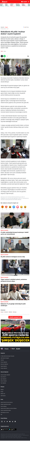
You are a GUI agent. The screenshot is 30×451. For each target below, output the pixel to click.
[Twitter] (7, 421)
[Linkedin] (15, 421)
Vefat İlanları (3, 395)
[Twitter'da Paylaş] (2, 56)
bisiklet (10, 312)
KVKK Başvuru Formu (5, 412)
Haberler (3, 353)
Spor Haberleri (3, 378)
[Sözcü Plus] (18, 348)
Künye (2, 391)
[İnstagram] (2, 421)
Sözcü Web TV (3, 376)
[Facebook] (4, 421)
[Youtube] (10, 421)
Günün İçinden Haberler (5, 374)
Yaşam (6, 27)
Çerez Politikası (4, 406)
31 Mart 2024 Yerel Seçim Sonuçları (7, 356)
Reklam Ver (3, 393)
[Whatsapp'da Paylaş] (4, 56)
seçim (2, 312)
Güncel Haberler (4, 372)
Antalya (14, 312)
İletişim (2, 386)
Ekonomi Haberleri (4, 364)
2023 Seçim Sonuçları (5, 358)
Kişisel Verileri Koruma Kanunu (7, 402)
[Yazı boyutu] (28, 56)
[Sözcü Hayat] (12, 348)
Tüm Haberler (3, 383)
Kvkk (2, 399)
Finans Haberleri (4, 362)
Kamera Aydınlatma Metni (6, 410)
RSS (1, 414)
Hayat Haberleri (4, 366)
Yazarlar (2, 360)
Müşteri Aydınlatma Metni (6, 404)
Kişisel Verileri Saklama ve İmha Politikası (9, 408)
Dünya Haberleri (4, 368)
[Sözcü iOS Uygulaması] (5, 429)
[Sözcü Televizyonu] (2, 349)
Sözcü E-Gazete (4, 380)
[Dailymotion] (12, 421)
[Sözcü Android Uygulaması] (13, 429)
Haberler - (3, 27)
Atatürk (6, 312)
